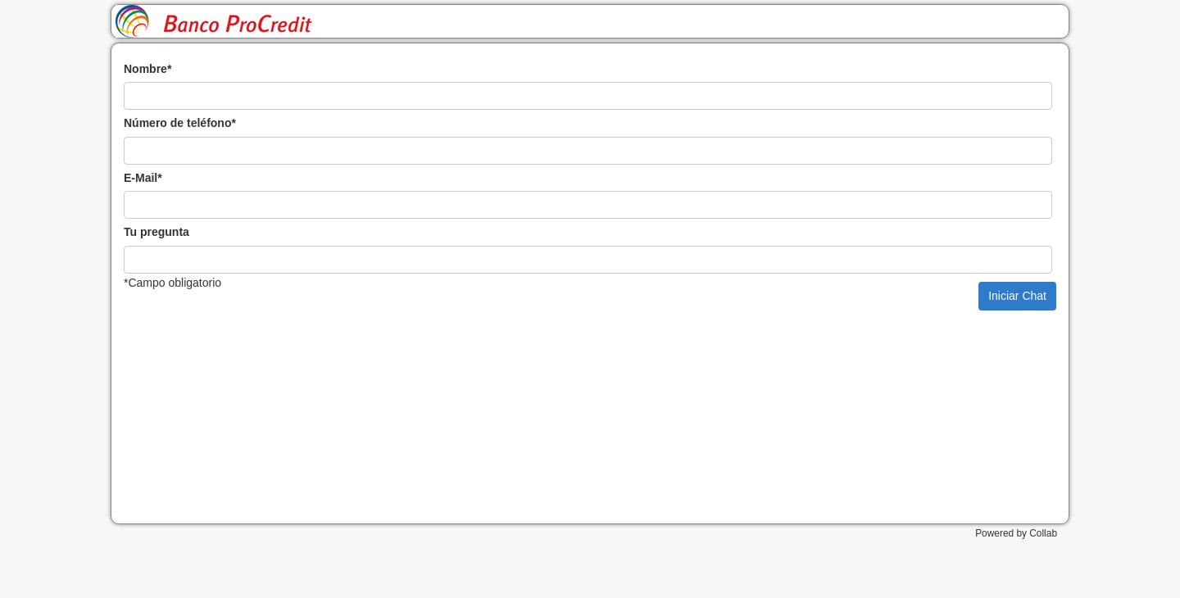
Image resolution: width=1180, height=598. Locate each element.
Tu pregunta (156, 231)
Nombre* (147, 68)
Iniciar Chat (1017, 295)
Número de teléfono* (180, 122)
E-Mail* (143, 177)
